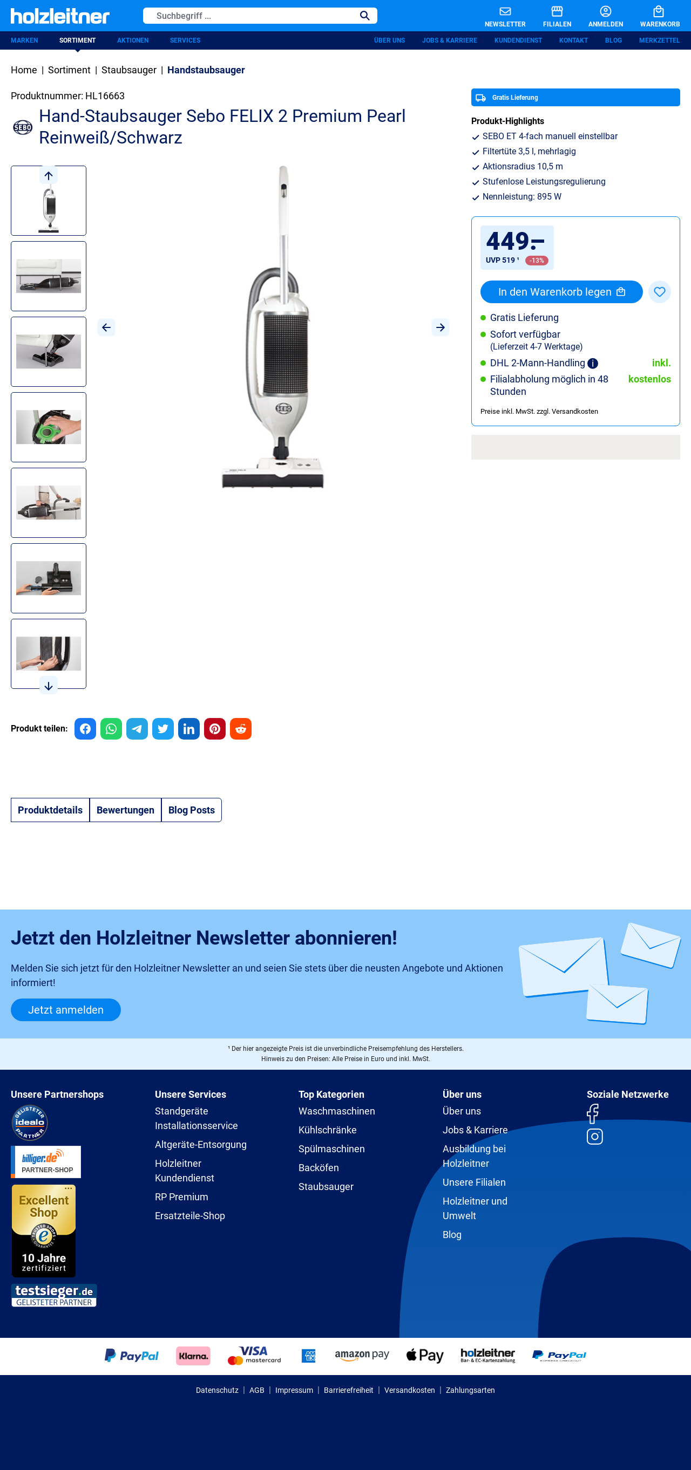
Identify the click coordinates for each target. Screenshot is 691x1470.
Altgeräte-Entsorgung (201, 1144)
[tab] (50, 810)
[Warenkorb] (651, 15)
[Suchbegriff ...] (248, 16)
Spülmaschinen (332, 1148)
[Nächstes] (440, 327)
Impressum (294, 1390)
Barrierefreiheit (349, 1390)
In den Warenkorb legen (561, 291)
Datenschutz (217, 1390)
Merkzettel (659, 40)
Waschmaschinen (337, 1111)
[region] (230, 430)
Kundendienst (518, 40)
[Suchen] (365, 16)
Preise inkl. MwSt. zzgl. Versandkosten (539, 411)
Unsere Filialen (474, 1182)
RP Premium (181, 1196)
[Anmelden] (597, 15)
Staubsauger (326, 1186)
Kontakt (573, 40)
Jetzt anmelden (66, 1009)
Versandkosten (409, 1390)
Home (24, 70)
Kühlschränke (328, 1130)
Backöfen (319, 1167)
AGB (257, 1390)
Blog (613, 40)
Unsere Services (190, 1094)
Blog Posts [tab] (191, 810)
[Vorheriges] (106, 327)
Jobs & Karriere (449, 40)
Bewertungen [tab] (125, 810)
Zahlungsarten (470, 1390)
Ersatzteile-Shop (190, 1215)
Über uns (389, 40)
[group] (85, 729)
